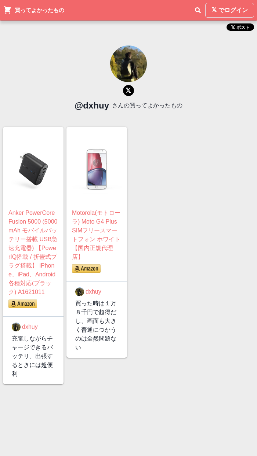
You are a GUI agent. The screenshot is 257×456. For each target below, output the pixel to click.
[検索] (198, 10)
